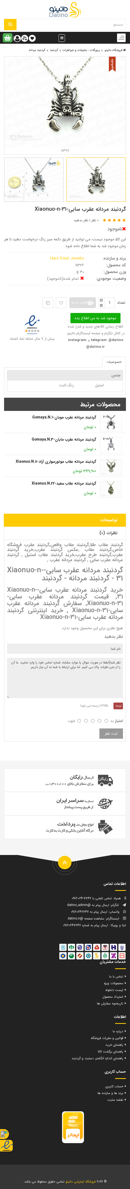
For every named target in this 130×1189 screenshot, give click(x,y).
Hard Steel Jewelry (67, 258)
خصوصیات (114, 362)
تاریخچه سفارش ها (110, 1003)
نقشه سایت (115, 1099)
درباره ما (118, 1031)
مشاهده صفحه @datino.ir (86, 918)
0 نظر (95, 220)
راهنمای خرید (114, 1044)
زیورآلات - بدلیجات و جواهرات (81, 50)
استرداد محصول (112, 996)
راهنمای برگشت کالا (110, 1051)
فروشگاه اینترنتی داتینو (81, 1181)
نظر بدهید (81, 220)
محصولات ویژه (113, 983)
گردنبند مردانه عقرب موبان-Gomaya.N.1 (64, 417)
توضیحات (109, 520)
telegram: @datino (106, 340)
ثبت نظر (111, 734)
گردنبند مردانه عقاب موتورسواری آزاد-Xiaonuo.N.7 (56, 462)
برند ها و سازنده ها (110, 1093)
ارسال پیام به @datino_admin (88, 905)
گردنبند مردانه (37, 50)
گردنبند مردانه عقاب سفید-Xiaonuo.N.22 (64, 483)
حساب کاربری (114, 1086)
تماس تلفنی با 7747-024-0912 (92, 898)
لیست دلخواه (114, 990)
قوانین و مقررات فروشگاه (107, 1038)
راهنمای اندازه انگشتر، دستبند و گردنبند (97, 1058)
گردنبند (54, 50)
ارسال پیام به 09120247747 (89, 911)
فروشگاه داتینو (115, 50)
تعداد (121, 303)
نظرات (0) (108, 533)
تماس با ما (116, 976)
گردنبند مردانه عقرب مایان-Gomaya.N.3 (64, 439)
